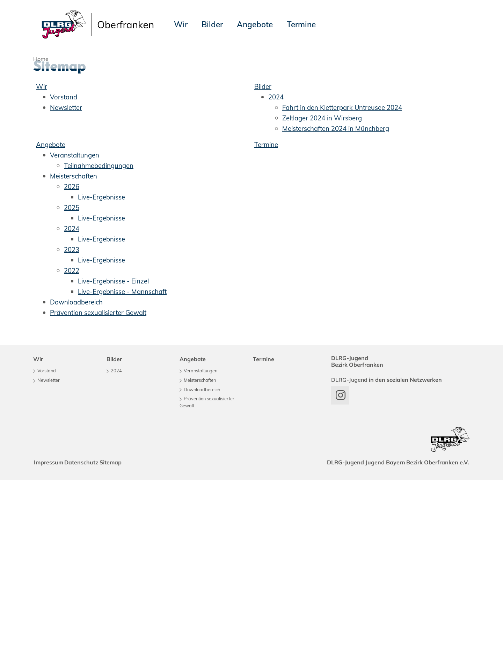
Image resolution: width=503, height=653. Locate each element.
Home (41, 58)
